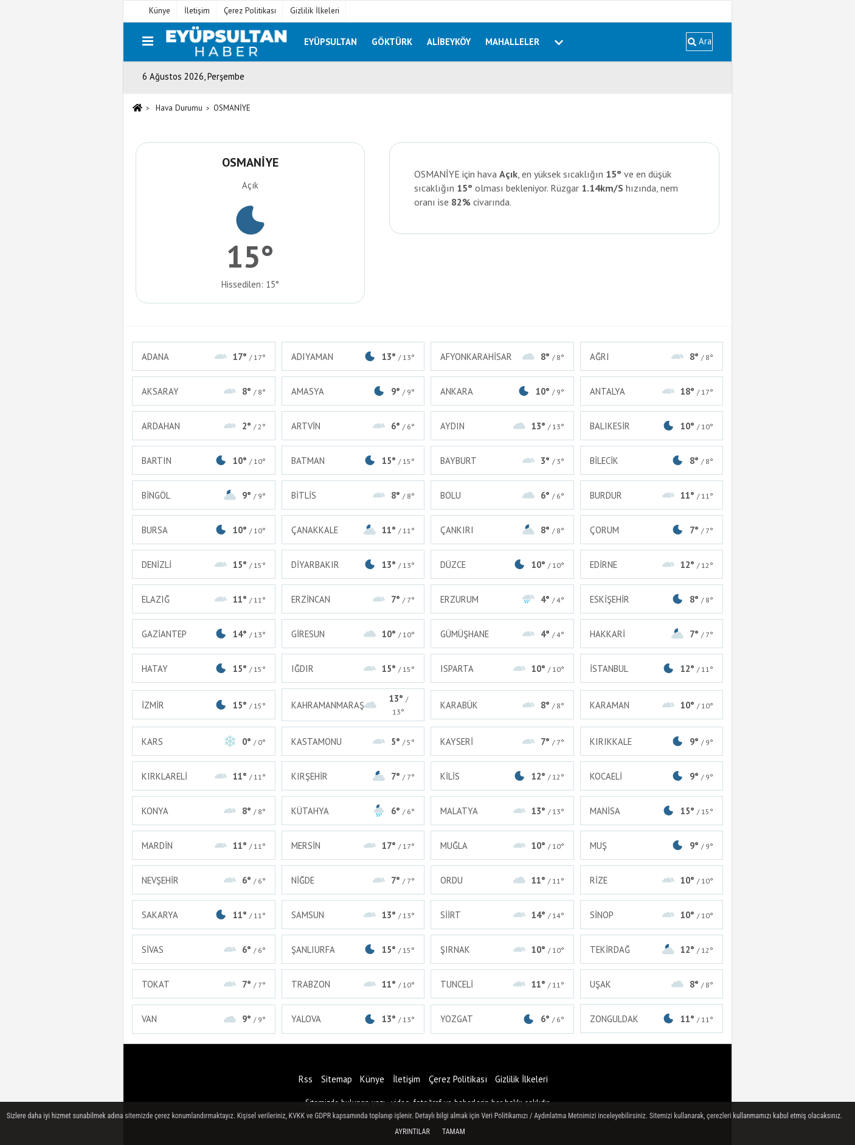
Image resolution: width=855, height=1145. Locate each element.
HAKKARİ (652, 634)
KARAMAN (652, 705)
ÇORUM (652, 530)
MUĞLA (502, 845)
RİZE (652, 880)
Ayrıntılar (412, 1131)
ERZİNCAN (353, 599)
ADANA (204, 356)
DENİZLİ (204, 564)
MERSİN (353, 845)
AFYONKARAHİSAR (502, 356)
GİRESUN (353, 634)
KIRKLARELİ (204, 776)
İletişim (197, 10)
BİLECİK (652, 460)
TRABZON (353, 984)
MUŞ (652, 845)
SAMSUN (353, 914)
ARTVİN (353, 426)
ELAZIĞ (204, 599)
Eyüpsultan (330, 41)
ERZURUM (502, 599)
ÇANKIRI (502, 530)
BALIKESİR (652, 426)
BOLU (502, 495)
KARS (204, 741)
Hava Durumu (179, 108)
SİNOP (652, 914)
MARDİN (204, 845)
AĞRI (652, 356)
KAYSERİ (502, 741)
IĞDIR (353, 668)
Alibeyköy (449, 41)
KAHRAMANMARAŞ (353, 705)
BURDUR (652, 495)
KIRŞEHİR (353, 776)
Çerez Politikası (250, 10)
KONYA (204, 810)
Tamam (453, 1131)
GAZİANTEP (204, 634)
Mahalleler (512, 41)
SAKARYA (204, 914)
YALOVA (353, 1018)
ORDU (502, 880)
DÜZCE (502, 564)
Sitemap (336, 1079)
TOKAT (204, 984)
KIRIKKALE (652, 741)
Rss (306, 1079)
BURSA (204, 530)
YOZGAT (502, 1018)
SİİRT (502, 914)
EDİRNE (652, 564)
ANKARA (502, 391)
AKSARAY (204, 391)
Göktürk (392, 41)
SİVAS (204, 949)
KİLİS (502, 776)
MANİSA (652, 810)
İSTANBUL (652, 668)
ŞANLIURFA (353, 949)
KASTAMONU (353, 741)
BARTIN (204, 460)
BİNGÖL (204, 495)
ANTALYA (652, 391)
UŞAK (652, 984)
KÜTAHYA (353, 810)
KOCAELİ (652, 776)
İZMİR (204, 705)
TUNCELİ (502, 984)
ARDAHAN (204, 426)
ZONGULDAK (652, 1018)
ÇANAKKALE (353, 530)
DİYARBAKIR (353, 564)
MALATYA (502, 810)
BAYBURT (502, 460)
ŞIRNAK (502, 949)
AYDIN (502, 426)
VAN (204, 1018)
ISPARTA (502, 668)
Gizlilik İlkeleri (314, 10)
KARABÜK (502, 705)
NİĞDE (353, 880)
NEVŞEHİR (204, 880)
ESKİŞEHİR (652, 599)
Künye (159, 10)
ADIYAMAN (353, 356)
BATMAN (353, 460)
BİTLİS (353, 495)
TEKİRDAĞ (652, 949)
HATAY (204, 668)
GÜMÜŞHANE (502, 634)
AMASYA (353, 391)
